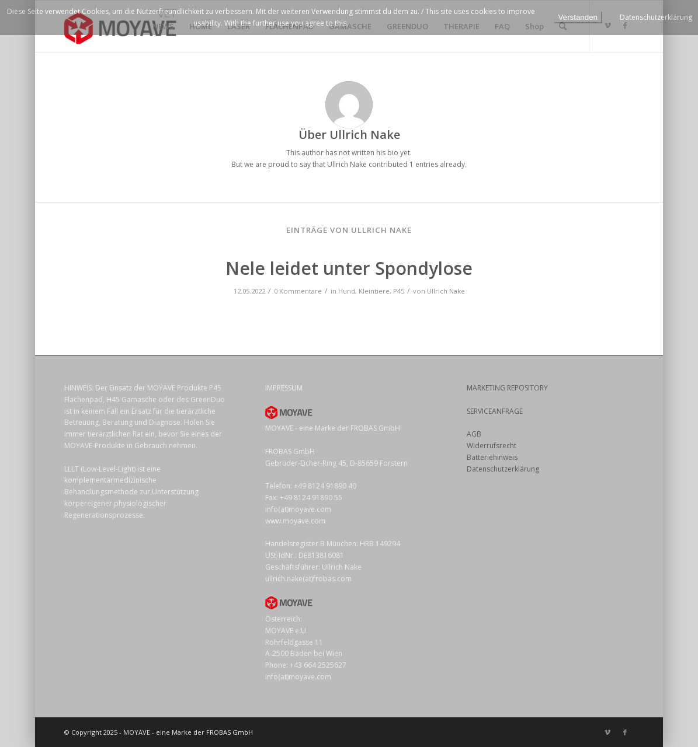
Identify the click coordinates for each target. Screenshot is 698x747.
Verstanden (578, 17)
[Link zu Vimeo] (607, 732)
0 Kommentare (298, 291)
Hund (346, 291)
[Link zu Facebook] (625, 732)
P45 (398, 291)
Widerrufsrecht (491, 446)
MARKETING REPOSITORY (507, 388)
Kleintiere (374, 291)
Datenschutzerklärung (503, 469)
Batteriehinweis (492, 457)
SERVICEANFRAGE (495, 411)
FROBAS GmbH (229, 732)
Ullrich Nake (446, 291)
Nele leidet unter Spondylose (349, 268)
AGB (474, 434)
